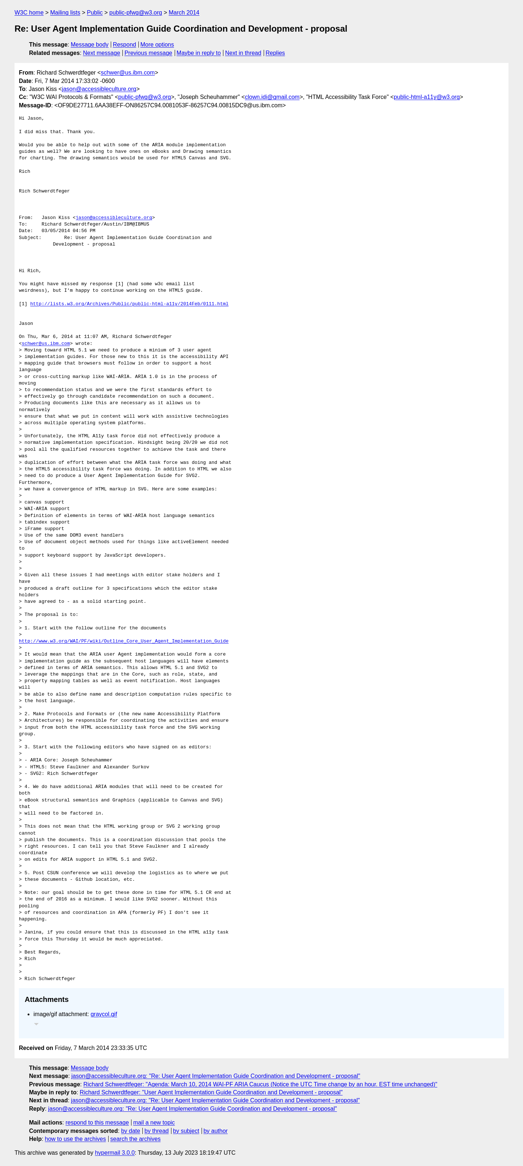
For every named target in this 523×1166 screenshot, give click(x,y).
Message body (90, 44)
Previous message (149, 53)
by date (130, 1131)
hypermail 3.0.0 (114, 1153)
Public (95, 12)
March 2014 (184, 12)
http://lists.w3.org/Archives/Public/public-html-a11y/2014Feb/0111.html (129, 304)
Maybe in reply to (199, 53)
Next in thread (243, 53)
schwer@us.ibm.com (128, 72)
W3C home (29, 12)
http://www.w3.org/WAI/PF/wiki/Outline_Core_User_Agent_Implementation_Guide (123, 641)
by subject (186, 1131)
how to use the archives (75, 1139)
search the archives (135, 1139)
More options (157, 44)
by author (215, 1131)
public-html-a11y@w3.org (427, 97)
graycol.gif (103, 1014)
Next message (101, 53)
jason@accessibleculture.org (99, 89)
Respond (124, 44)
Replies (275, 53)
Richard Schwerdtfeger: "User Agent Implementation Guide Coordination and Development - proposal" (211, 1092)
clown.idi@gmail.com (272, 97)
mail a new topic (154, 1122)
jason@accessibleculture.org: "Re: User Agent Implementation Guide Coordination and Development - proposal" (216, 1076)
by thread (157, 1131)
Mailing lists (65, 12)
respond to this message (97, 1122)
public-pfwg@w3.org (135, 12)
